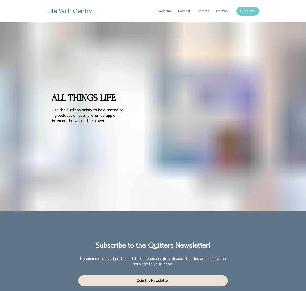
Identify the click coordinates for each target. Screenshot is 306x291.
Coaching (247, 11)
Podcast (184, 11)
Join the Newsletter (153, 260)
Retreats (203, 11)
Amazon (222, 11)
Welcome (165, 11)
